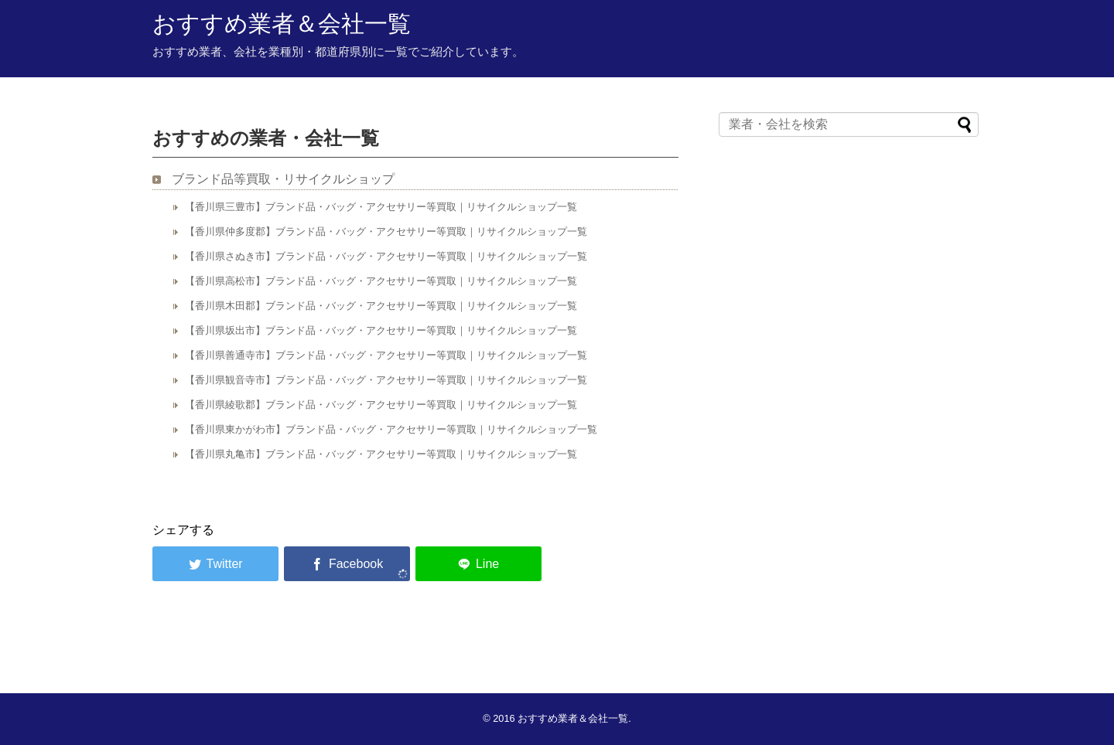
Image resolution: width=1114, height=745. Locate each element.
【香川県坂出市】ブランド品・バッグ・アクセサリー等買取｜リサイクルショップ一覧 (381, 330)
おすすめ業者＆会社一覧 (281, 23)
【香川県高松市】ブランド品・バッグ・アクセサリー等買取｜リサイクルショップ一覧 (381, 281)
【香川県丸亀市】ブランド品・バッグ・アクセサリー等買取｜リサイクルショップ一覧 (381, 454)
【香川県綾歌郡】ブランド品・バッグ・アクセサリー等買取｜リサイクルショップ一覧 (381, 404)
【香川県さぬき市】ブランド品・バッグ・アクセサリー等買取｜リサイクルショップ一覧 (386, 256)
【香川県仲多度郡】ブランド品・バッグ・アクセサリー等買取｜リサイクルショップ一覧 (386, 231)
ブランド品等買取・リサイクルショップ (283, 178)
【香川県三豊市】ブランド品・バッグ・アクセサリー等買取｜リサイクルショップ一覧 (381, 207)
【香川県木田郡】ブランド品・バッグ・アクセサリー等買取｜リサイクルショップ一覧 (381, 305)
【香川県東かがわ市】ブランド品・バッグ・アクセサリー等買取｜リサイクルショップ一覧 (391, 429)
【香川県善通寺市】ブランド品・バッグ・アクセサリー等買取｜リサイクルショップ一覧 (386, 355)
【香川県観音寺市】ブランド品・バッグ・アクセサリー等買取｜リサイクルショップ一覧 (386, 380)
